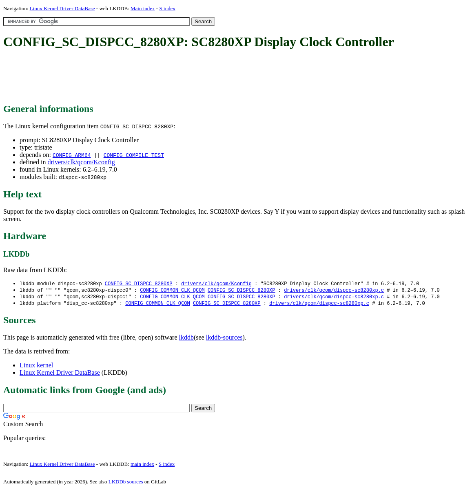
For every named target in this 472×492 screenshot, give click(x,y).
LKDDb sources (126, 483)
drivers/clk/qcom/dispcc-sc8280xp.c (334, 290)
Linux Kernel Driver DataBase (62, 8)
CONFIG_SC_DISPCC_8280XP (139, 283)
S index (167, 8)
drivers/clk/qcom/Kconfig (81, 162)
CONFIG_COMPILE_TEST (134, 155)
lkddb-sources (224, 338)
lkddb (186, 338)
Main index (143, 8)
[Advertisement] (151, 76)
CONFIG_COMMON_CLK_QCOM (172, 290)
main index (142, 466)
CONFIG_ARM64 (72, 155)
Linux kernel (36, 366)
